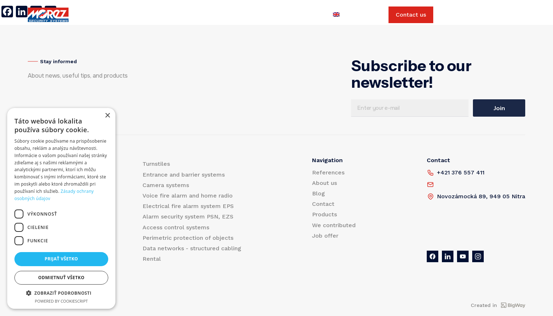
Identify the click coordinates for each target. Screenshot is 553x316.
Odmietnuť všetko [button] (61, 277)
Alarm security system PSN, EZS (187, 216)
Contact (228, 15)
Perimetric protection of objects (187, 237)
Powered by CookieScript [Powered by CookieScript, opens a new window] (61, 301)
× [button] (107, 115)
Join (499, 108)
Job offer (313, 15)
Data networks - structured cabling (191, 248)
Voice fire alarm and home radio (187, 195)
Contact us (411, 15)
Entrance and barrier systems (183, 174)
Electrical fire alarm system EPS (188, 206)
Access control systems (175, 227)
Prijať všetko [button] (61, 259)
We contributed (269, 15)
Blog (201, 15)
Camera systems (165, 185)
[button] (61, 292)
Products (98, 15)
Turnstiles (156, 163)
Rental (151, 258)
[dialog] (61, 208)
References (136, 15)
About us (173, 15)
